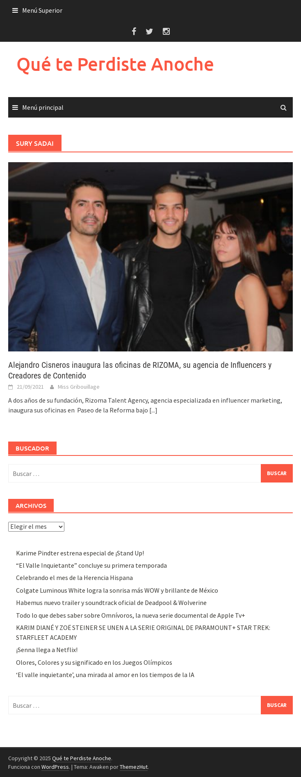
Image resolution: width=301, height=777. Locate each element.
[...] (153, 410)
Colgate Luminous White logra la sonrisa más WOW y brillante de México (117, 590)
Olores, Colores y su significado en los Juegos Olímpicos (94, 662)
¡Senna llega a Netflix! (47, 650)
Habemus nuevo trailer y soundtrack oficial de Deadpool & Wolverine (111, 602)
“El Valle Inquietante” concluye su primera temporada (91, 565)
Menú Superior (42, 10)
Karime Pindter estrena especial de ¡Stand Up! (80, 553)
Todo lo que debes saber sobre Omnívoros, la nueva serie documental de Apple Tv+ (130, 615)
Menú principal (43, 107)
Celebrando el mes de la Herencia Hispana (74, 577)
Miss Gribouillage (79, 386)
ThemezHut (134, 766)
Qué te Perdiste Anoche (115, 63)
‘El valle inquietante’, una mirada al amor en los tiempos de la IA (105, 675)
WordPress (55, 766)
